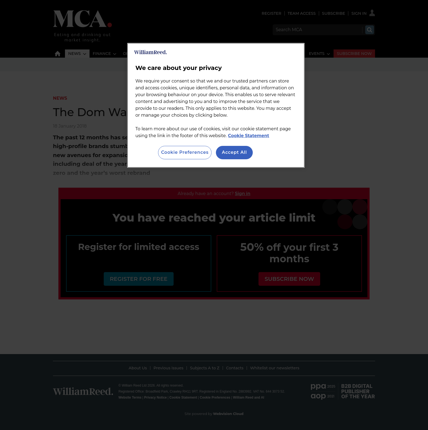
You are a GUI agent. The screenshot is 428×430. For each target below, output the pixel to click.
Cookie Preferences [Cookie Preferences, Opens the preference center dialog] (185, 152)
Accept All (234, 152)
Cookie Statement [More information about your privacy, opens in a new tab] (248, 135)
